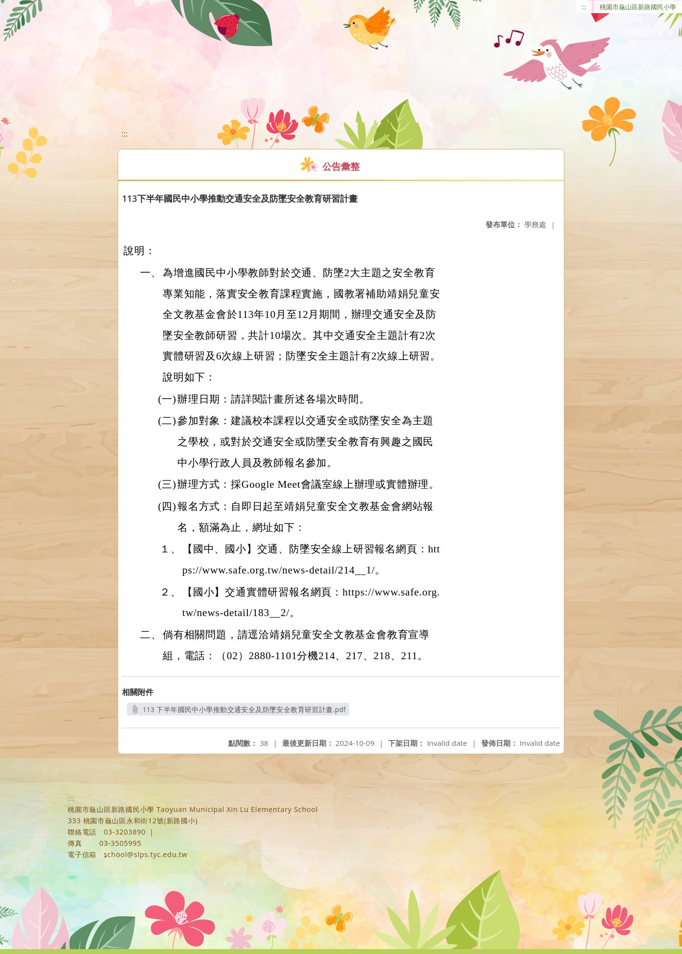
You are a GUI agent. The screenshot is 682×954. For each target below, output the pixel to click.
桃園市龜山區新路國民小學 (638, 6)
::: (584, 6)
